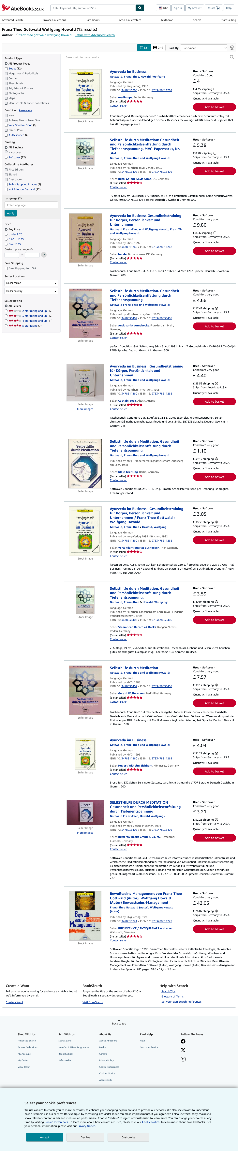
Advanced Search (12, 20)
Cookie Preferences (109, 1066)
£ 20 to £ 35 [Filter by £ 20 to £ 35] (14, 239)
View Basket (24, 1066)
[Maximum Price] (32, 255)
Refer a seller (64, 1060)
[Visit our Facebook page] (183, 1042)
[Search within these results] (150, 57)
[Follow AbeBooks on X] (183, 1050)
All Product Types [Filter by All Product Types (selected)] (18, 63)
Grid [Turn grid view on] (158, 48)
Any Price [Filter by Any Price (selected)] (13, 229)
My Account (194, 7)
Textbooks (167, 20)
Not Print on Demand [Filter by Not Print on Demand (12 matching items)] (22, 189)
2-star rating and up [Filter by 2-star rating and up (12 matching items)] (30, 311)
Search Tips (168, 991)
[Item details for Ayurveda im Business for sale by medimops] (85, 94)
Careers (103, 1053)
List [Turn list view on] (144, 48)
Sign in (178, 7)
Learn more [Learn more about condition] (25, 110)
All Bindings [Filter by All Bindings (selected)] (14, 147)
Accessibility (105, 1080)
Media (102, 1047)
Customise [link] (128, 1137)
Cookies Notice (107, 1073)
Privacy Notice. (87, 1126)
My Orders (23, 1060)
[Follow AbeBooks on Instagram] (183, 1059)
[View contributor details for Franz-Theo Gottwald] (124, 527)
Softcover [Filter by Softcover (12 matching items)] (15, 157)
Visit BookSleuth (92, 1002)
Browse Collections (54, 20)
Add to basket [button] (214, 107)
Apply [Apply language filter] (10, 213)
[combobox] (92, 8)
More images (85, 409)
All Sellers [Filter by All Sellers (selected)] (15, 306)
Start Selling (228, 20)
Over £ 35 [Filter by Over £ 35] (13, 244)
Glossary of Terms (172, 996)
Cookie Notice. (151, 1122)
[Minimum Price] (12, 255)
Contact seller (118, 105)
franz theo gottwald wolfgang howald (45, 35)
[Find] (140, 8)
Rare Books (92, 20)
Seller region (13, 282)
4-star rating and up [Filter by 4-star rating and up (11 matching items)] (30, 320)
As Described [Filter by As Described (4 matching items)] (16, 135)
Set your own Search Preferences (181, 1001)
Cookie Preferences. (56, 1122)
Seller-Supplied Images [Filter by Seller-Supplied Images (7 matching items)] (23, 184)
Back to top (119, 1023)
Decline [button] (85, 1137)
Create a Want (14, 1002)
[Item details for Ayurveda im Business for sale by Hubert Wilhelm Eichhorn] (85, 754)
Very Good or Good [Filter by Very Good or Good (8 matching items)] (20, 125)
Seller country (14, 291)
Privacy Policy (106, 1060)
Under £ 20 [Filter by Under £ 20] (14, 234)
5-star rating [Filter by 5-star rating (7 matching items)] (24, 325)
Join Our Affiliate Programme (73, 1047)
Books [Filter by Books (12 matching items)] (13, 68)
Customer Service (149, 1047)
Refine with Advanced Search (95, 35)
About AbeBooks (108, 1040)
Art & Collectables (130, 20)
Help (229, 7)
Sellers (197, 20)
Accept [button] (44, 1137)
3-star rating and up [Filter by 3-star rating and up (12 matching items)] (30, 316)
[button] (232, 57)
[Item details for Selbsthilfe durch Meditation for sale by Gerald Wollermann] (85, 690)
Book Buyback (65, 1053)
